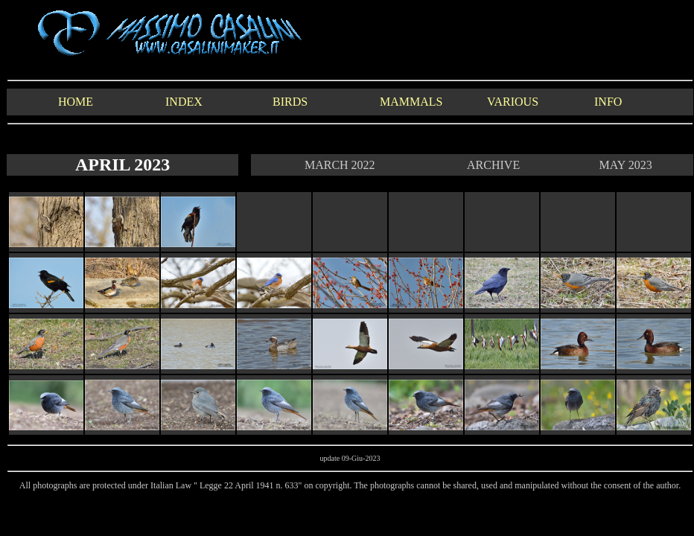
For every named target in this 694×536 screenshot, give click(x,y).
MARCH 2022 (340, 165)
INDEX (184, 101)
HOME (75, 101)
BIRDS (290, 101)
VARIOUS (512, 101)
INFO (608, 101)
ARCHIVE (493, 165)
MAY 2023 (625, 165)
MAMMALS (411, 101)
